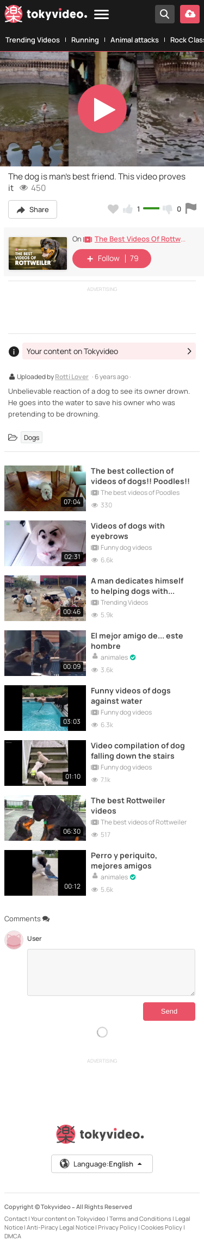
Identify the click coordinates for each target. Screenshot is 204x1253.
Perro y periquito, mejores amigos (124, 860)
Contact (15, 1218)
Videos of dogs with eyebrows (128, 530)
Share (32, 209)
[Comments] (111, 972)
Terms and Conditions (140, 1218)
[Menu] (101, 15)
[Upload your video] (190, 14)
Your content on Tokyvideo (68, 1218)
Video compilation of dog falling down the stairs (138, 750)
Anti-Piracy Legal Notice (60, 1227)
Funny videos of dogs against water (131, 695)
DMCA (12, 1236)
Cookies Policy (161, 1227)
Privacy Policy (117, 1227)
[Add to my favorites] (113, 208)
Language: (101, 1164)
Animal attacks (134, 40)
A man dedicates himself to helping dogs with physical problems (137, 585)
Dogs (31, 437)
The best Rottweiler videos (128, 805)
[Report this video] (191, 208)
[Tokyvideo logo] (45, 16)
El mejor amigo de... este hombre (137, 640)
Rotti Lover (72, 377)
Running (85, 40)
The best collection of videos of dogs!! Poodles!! (140, 476)
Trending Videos (32, 40)
